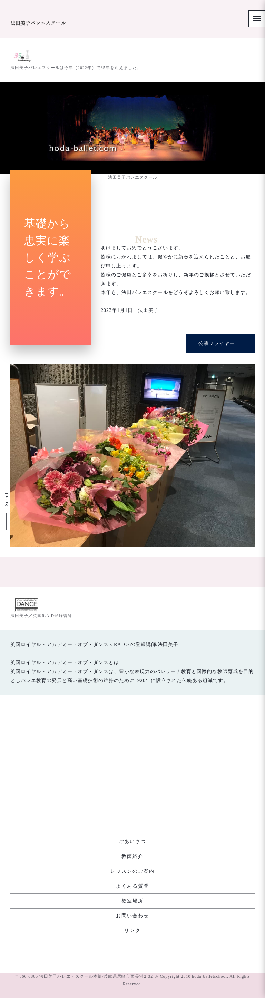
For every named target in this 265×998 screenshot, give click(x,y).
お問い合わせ (132, 915)
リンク (132, 930)
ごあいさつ (132, 841)
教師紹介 (132, 856)
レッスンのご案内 (132, 871)
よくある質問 (132, 886)
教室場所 (132, 900)
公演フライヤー (219, 458)
